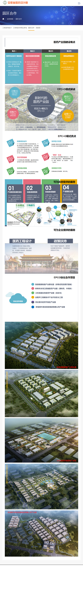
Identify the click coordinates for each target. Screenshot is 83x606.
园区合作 (19, 19)
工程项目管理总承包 (20, 28)
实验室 (38, 28)
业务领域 (10, 19)
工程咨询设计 (7, 28)
